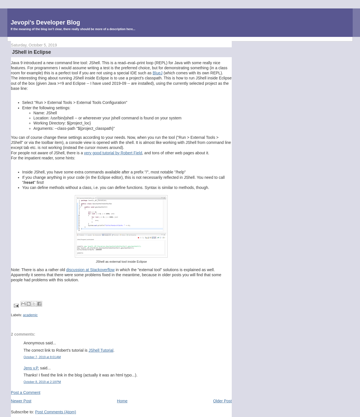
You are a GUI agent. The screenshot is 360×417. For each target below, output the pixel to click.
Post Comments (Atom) (55, 412)
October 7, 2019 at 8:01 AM (42, 357)
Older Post (222, 401)
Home (122, 401)
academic (30, 315)
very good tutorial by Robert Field (113, 153)
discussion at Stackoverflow (90, 269)
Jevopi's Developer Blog (45, 22)
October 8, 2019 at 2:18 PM (42, 381)
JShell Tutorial (101, 350)
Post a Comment (25, 392)
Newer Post (21, 401)
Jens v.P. (31, 368)
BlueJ (158, 73)
